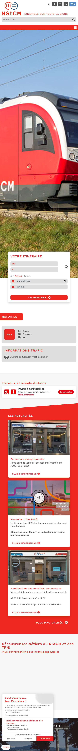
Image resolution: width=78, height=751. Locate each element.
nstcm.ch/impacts (26, 392)
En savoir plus (66, 389)
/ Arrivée (23, 276)
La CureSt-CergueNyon (25, 333)
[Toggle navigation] (75, 27)
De (13, 263)
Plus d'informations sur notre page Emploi (30, 647)
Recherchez (39, 297)
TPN (72, 4)
